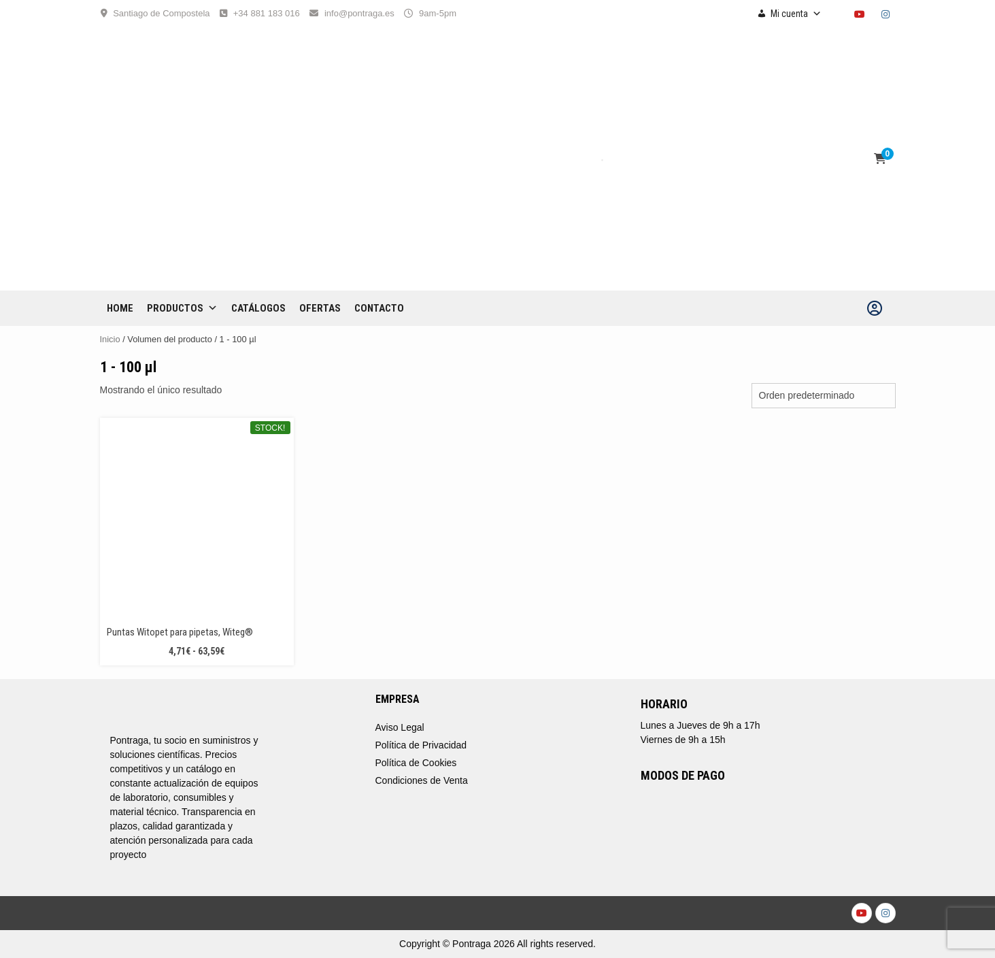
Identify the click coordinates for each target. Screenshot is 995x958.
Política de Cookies (416, 762)
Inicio (110, 339)
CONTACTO (379, 308)
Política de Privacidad (421, 745)
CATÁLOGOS (258, 308)
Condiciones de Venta (421, 780)
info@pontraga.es (359, 13)
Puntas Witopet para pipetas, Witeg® (180, 632)
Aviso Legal (399, 727)
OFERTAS (320, 308)
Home (120, 308)
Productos (182, 308)
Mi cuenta (796, 13)
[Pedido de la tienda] (824, 395)
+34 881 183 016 (266, 13)
